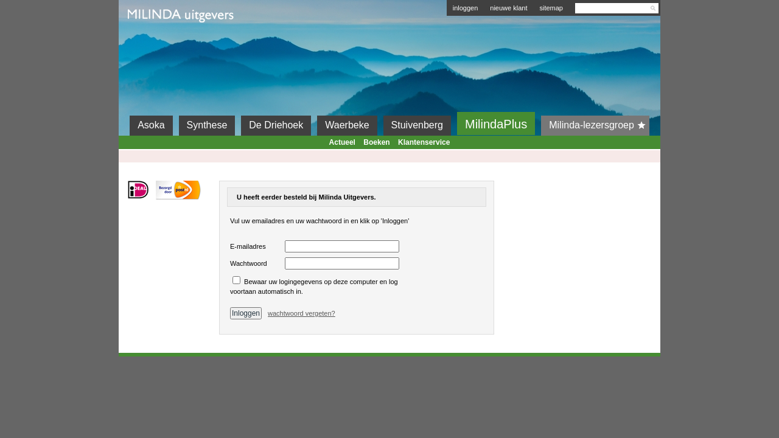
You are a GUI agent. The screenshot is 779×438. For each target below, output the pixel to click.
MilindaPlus (496, 124)
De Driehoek (276, 125)
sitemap (551, 8)
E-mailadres (248, 246)
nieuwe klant (508, 8)
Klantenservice (424, 142)
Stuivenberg (417, 125)
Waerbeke (347, 125)
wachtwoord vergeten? (301, 313)
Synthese (207, 125)
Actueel (342, 142)
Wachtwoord (248, 263)
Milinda (153, 43)
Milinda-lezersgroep (599, 125)
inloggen (465, 8)
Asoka (151, 125)
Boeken (376, 142)
